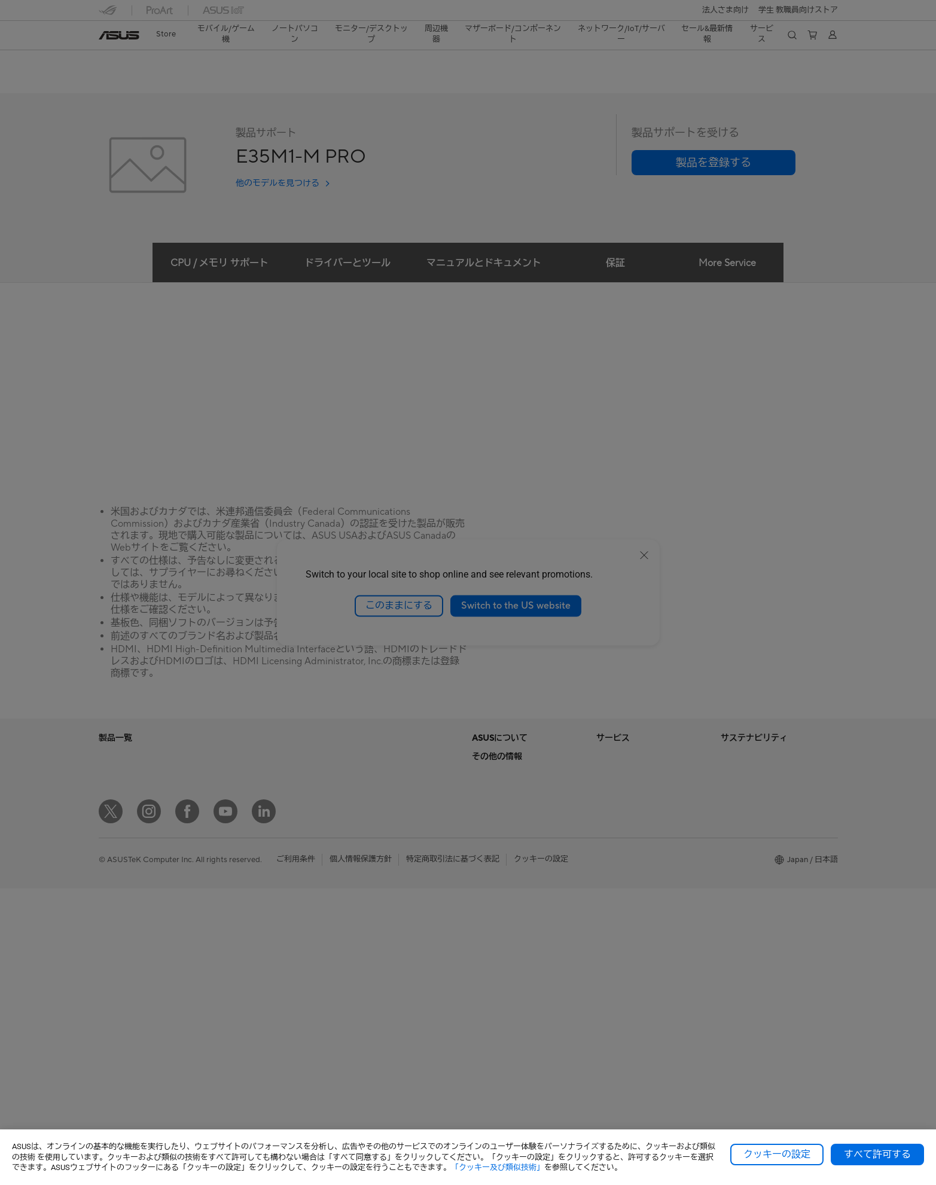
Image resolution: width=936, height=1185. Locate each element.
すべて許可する (877, 1154)
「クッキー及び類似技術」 (497, 1167)
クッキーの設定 (776, 1154)
